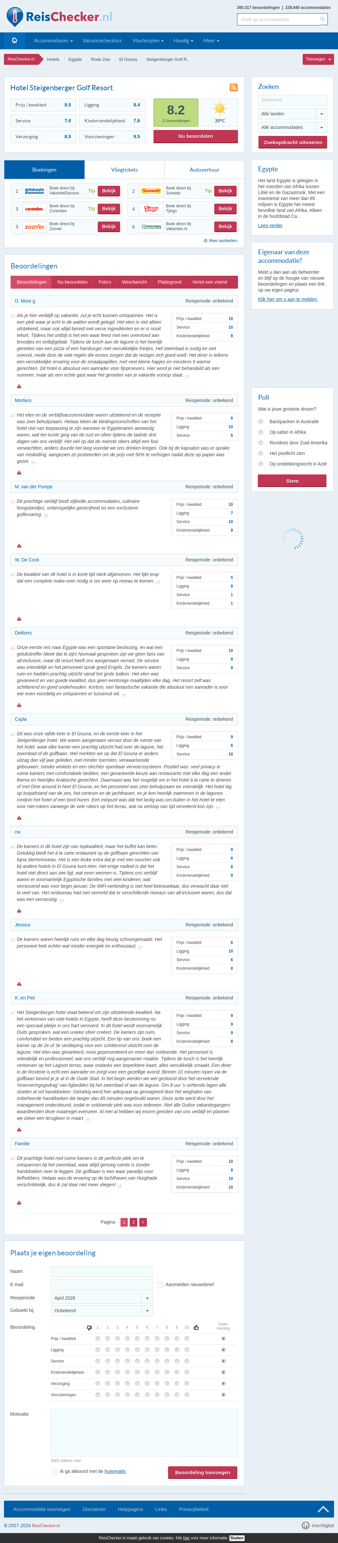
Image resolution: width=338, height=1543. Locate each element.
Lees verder (270, 225)
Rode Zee (100, 59)
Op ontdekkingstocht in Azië (298, 464)
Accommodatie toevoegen (41, 1509)
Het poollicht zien (287, 453)
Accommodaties (51, 40)
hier (186, 1538)
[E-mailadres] (102, 1284)
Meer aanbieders (223, 240)
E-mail (16, 1284)
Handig (181, 40)
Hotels (53, 59)
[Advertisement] (292, 347)
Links (161, 1509)
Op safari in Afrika (288, 432)
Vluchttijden (146, 40)
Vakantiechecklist (102, 40)
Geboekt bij (22, 1310)
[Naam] (102, 1271)
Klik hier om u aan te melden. (288, 299)
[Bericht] (144, 1432)
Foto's (105, 282)
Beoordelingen (32, 282)
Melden (19, 386)
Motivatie (19, 1414)
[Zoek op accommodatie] (278, 19)
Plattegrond (170, 282)
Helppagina (130, 1509)
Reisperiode (22, 1297)
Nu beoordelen (195, 136)
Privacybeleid (193, 1509)
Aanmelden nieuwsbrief (190, 1284)
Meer (209, 40)
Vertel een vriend (209, 282)
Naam (16, 1271)
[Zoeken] (324, 19)
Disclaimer (94, 1509)
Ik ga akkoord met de (92, 1471)
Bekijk (109, 190)
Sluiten (237, 1538)
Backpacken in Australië (294, 421)
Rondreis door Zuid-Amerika (298, 442)
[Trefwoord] (292, 100)
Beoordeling (22, 1327)
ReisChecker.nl (21, 59)
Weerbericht (134, 282)
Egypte (75, 59)
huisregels (115, 1471)
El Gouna (128, 59)
